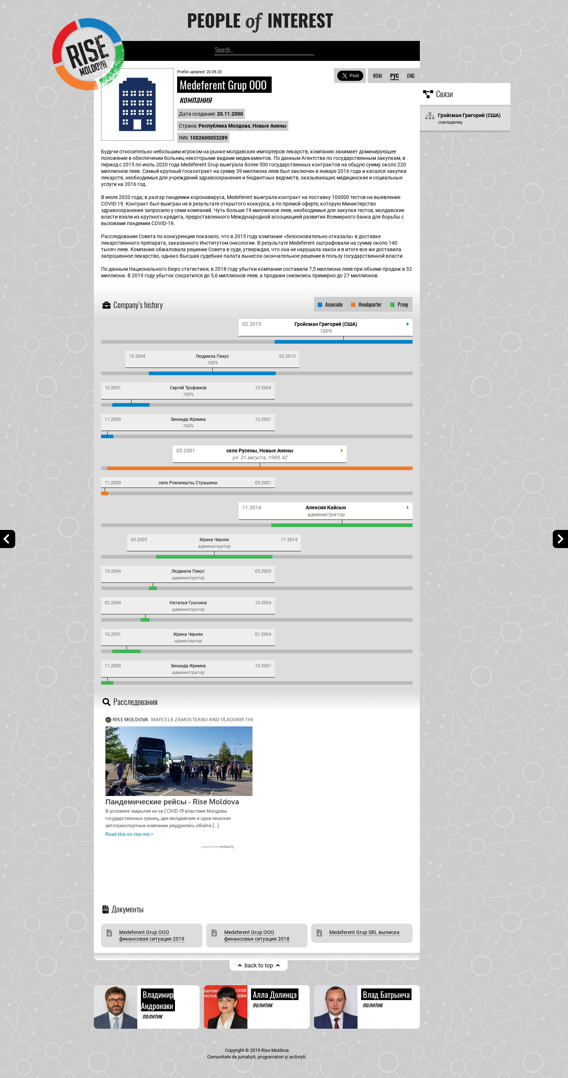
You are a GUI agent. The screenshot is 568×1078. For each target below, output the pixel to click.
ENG (410, 75)
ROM (377, 75)
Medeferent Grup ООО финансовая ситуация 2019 (151, 935)
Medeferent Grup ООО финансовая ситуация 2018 (256, 935)
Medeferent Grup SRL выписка (364, 932)
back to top (259, 965)
